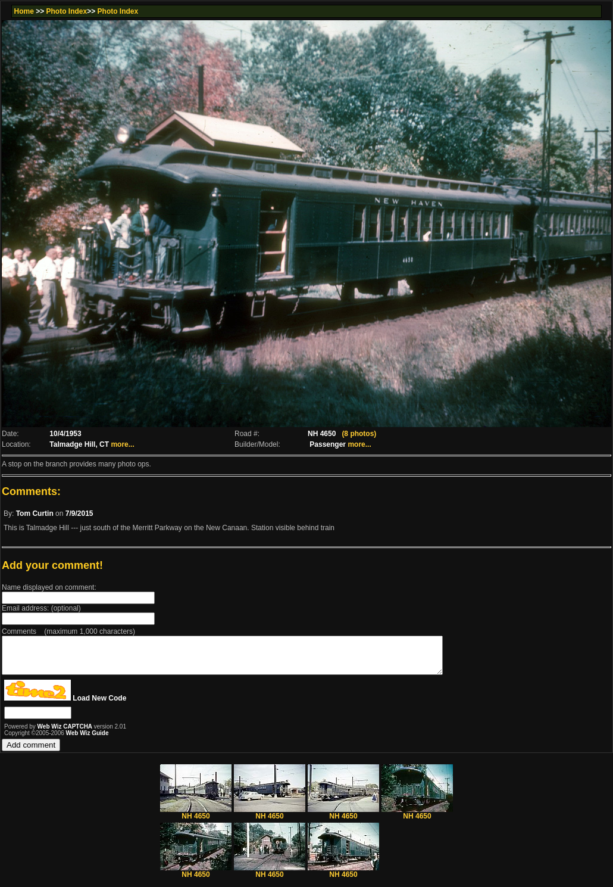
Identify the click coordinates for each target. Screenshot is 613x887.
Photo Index (66, 11)
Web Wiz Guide (87, 740)
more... (122, 444)
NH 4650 (196, 820)
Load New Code (99, 705)
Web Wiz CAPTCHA (65, 733)
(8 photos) (359, 434)
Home (23, 11)
